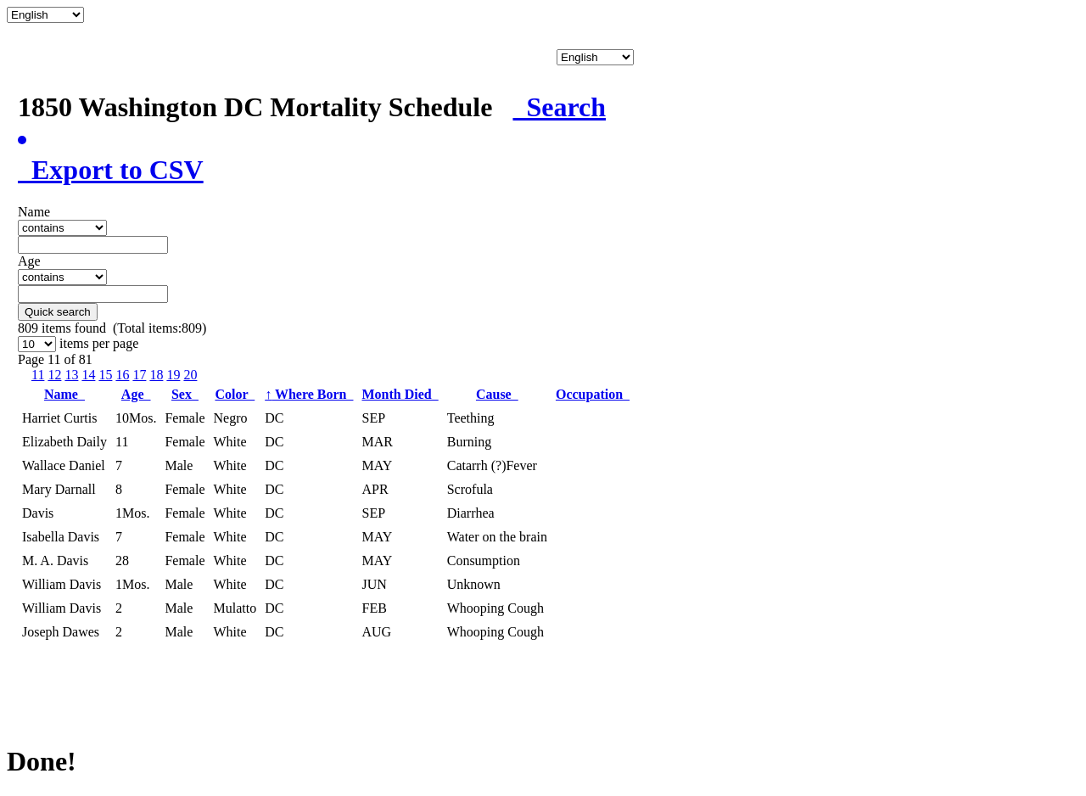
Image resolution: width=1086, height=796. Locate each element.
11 (37, 374)
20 (190, 374)
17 (139, 374)
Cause (497, 394)
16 (122, 374)
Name (64, 394)
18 (156, 374)
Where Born (309, 394)
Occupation (593, 394)
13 (71, 374)
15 (105, 374)
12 (54, 374)
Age (136, 394)
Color (235, 394)
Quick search (58, 312)
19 (173, 374)
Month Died (399, 394)
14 (88, 374)
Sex (185, 394)
